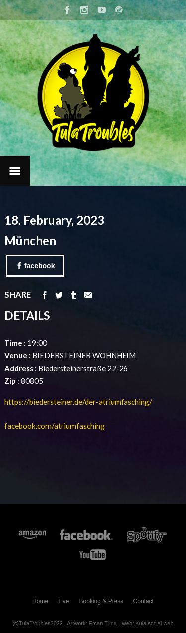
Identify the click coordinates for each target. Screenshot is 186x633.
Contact (143, 601)
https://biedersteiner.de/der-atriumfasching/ (79, 401)
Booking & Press (101, 601)
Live (63, 601)
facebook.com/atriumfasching (54, 426)
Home (40, 601)
